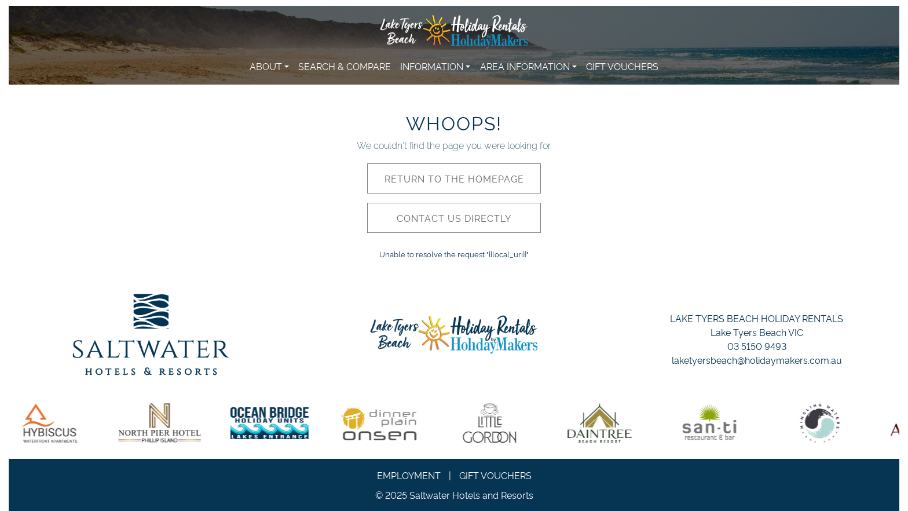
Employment (409, 475)
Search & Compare (344, 66)
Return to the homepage (454, 178)
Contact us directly (454, 217)
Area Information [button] (525, 66)
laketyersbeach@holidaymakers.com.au (757, 359)
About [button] (266, 66)
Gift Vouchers (622, 66)
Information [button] (431, 66)
